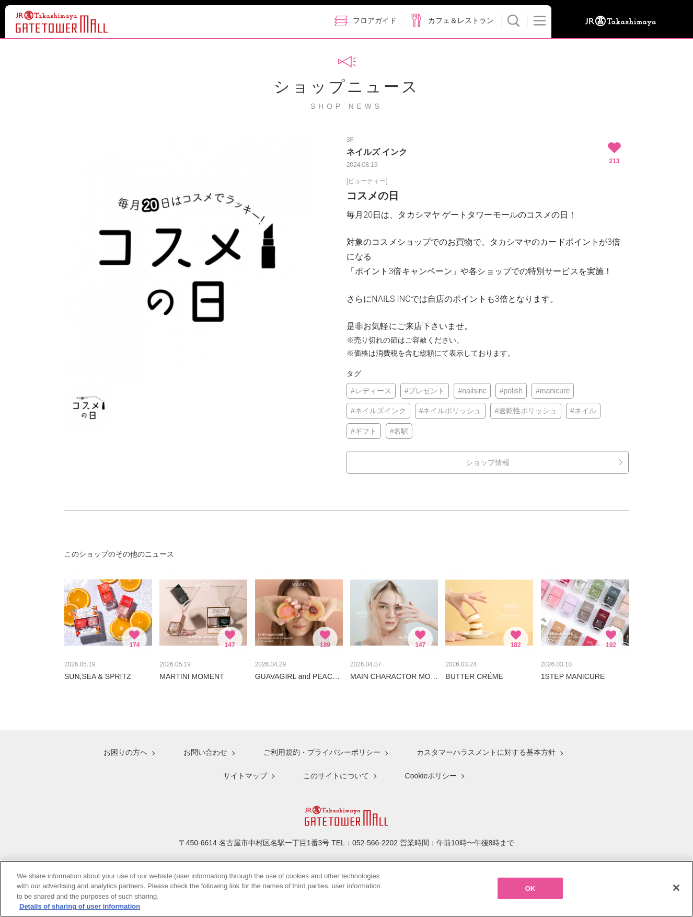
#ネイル (583, 410)
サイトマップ (245, 776)
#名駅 (399, 431)
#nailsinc (472, 391)
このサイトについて (336, 776)
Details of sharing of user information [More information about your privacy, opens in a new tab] (79, 912)
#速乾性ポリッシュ (525, 410)
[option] (187, 257)
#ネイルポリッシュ (450, 410)
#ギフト (364, 431)
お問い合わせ (205, 752)
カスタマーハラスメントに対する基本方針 (486, 752)
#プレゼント (425, 391)
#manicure (553, 391)
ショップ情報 (488, 462)
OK (530, 894)
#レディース (371, 391)
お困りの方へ (125, 752)
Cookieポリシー (431, 776)
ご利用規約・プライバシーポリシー (321, 752)
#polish (511, 391)
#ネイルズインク (378, 410)
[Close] (676, 893)
